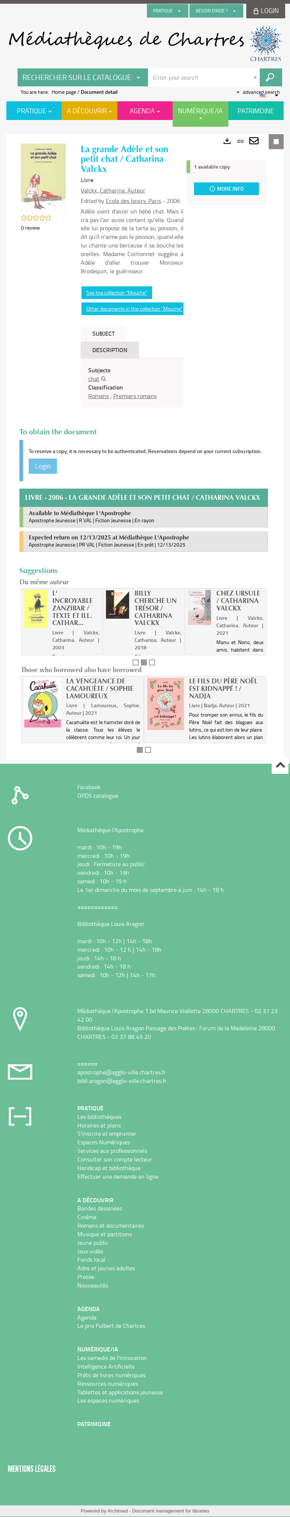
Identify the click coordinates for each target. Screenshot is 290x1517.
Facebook (89, 787)
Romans (98, 396)
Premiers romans (135, 396)
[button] (43, 177)
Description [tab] (109, 349)
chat (93, 379)
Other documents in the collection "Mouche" (134, 308)
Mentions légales (32, 1469)
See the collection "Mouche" (116, 292)
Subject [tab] (103, 333)
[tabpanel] (132, 383)
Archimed (117, 1511)
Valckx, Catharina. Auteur (113, 190)
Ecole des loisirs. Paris (133, 201)
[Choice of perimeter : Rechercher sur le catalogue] (83, 77)
